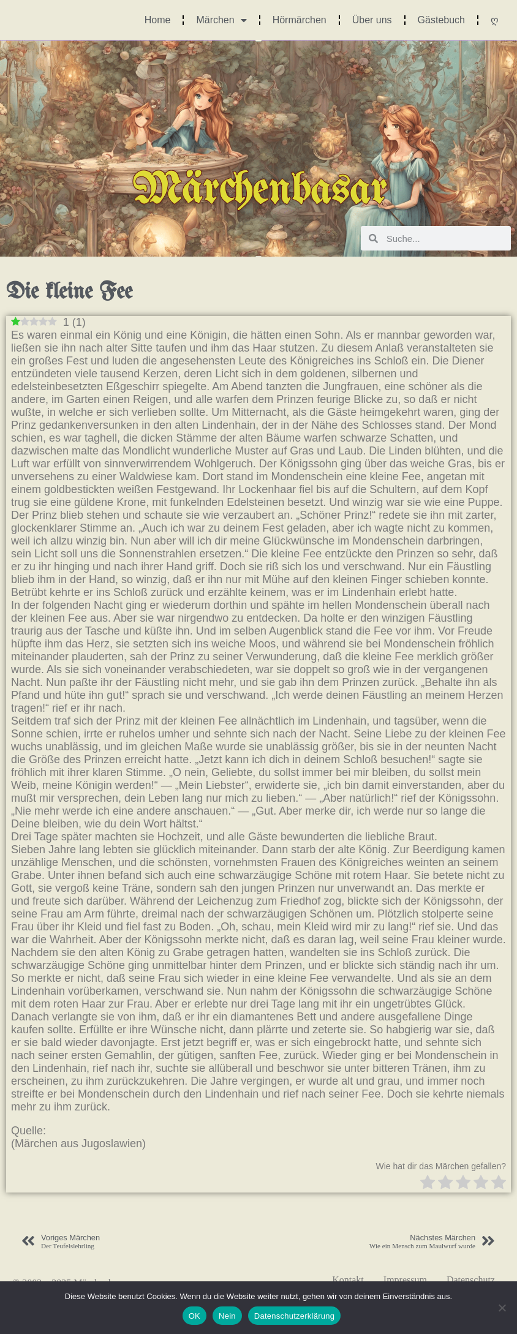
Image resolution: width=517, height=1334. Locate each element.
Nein (227, 1316)
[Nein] (502, 1308)
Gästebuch (441, 20)
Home (158, 20)
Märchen (221, 20)
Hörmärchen (299, 20)
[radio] (427, 1184)
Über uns (372, 20)
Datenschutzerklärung (294, 1316)
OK (194, 1316)
